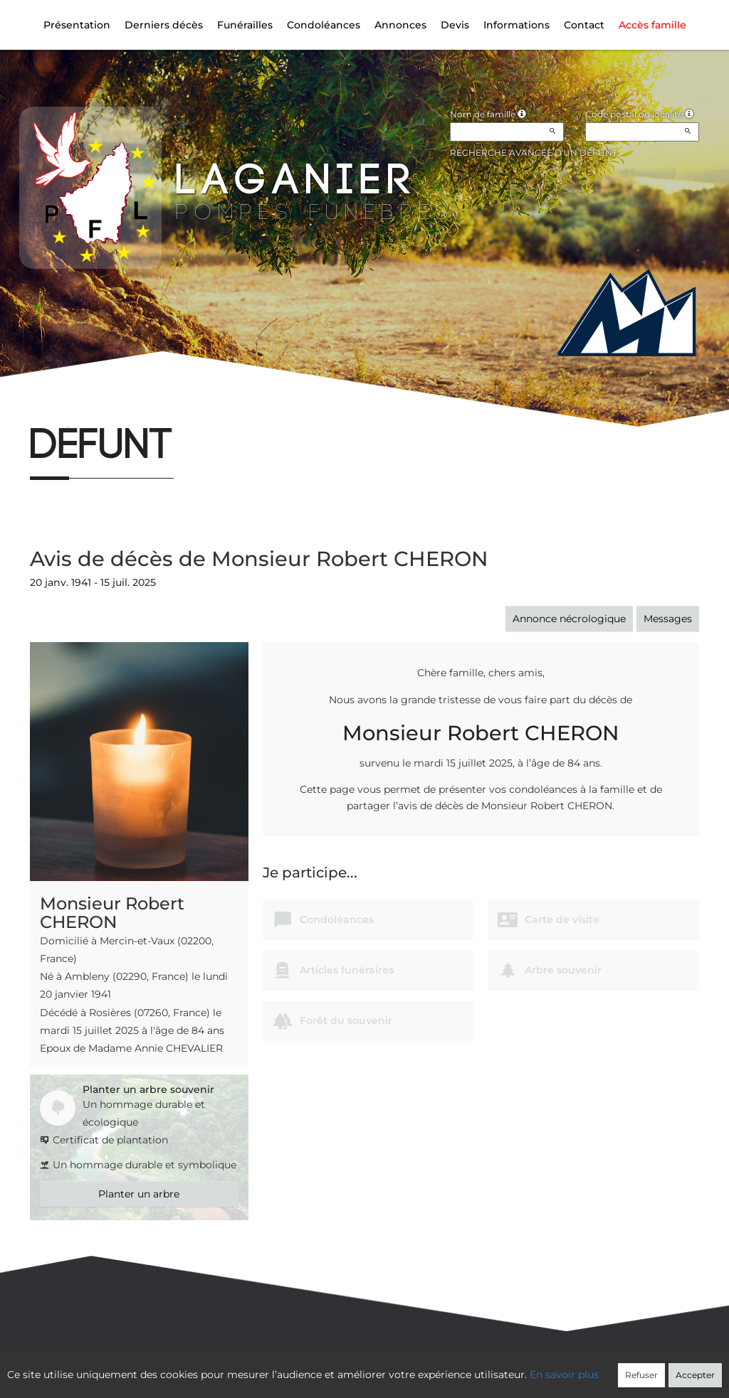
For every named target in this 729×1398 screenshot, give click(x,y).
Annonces (400, 24)
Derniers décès (164, 24)
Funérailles (245, 24)
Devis (455, 24)
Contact (584, 24)
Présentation (76, 24)
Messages (668, 618)
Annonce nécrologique (569, 618)
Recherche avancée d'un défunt (533, 152)
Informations (516, 24)
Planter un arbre (138, 1194)
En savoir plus (564, 1374)
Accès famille (652, 24)
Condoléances (323, 24)
